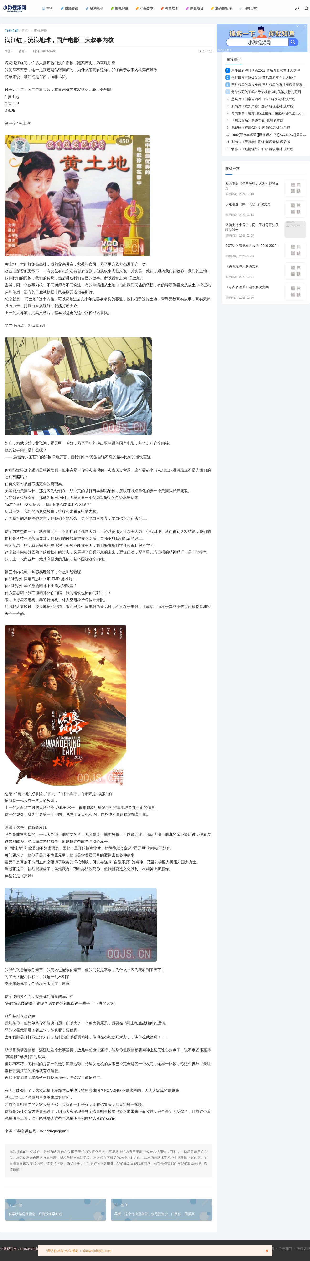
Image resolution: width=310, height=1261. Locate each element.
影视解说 (119, 8)
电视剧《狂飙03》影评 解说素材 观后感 (257, 127)
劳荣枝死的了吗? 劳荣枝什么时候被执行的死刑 (263, 92)
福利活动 (94, 8)
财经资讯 (69, 8)
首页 (47, 8)
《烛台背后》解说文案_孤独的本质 (254, 120)
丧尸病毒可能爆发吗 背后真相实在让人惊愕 (260, 77)
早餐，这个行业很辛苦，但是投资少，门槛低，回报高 (154, 1214)
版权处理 (303, 1249)
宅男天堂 (248, 8)
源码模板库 (221, 8)
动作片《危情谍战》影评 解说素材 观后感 (259, 149)
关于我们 (285, 1249)
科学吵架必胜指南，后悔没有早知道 (35, 1214)
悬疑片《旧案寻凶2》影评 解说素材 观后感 (260, 99)
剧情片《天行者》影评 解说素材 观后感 (257, 142)
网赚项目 (194, 8)
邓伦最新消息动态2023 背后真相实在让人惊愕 (262, 70)
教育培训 (169, 8)
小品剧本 (144, 8)
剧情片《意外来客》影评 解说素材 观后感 (259, 106)
